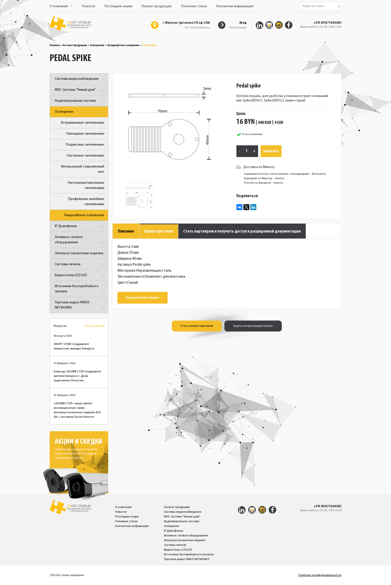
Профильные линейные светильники (86, 201)
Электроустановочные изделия (80, 254)
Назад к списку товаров (142, 298)
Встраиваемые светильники (82, 123)
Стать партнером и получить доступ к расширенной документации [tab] (242, 231)
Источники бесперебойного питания (80, 289)
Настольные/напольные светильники (86, 185)
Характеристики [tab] (158, 231)
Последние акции (118, 6)
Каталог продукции (157, 6)
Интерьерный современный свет (82, 169)
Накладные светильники (85, 134)
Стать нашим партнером (197, 326)
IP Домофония (80, 227)
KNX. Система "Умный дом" (80, 90)
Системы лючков (80, 265)
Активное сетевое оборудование (80, 240)
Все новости (94, 326)
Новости (88, 6)
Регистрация (238, 27)
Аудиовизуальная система (80, 101)
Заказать (271, 151)
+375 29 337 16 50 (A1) (327, 23)
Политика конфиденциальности (319, 575)
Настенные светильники (85, 156)
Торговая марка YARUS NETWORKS (80, 306)
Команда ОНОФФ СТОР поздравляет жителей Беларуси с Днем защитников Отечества (77, 376)
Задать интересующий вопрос (253, 326)
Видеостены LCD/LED (80, 276)
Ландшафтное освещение (123, 45)
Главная (55, 45)
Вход (242, 23)
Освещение (97, 45)
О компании (61, 6)
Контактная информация (235, 6)
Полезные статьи (194, 6)
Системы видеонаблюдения (80, 79)
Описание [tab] (126, 231)
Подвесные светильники (85, 145)
